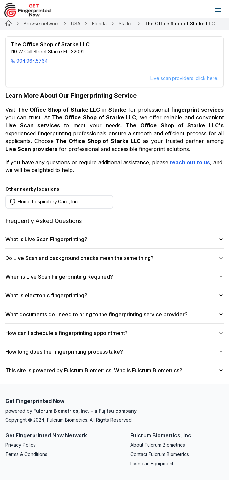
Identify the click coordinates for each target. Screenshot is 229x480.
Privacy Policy (20, 445)
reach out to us (190, 162)
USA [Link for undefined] (75, 23)
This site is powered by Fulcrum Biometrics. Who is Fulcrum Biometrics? (114, 370)
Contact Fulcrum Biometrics (159, 454)
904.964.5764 (29, 60)
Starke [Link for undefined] (126, 23)
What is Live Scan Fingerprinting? (114, 239)
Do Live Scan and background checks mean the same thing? (114, 258)
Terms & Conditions (26, 454)
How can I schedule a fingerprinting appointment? (114, 333)
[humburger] (218, 10)
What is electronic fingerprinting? (114, 295)
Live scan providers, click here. (184, 78)
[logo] (32, 10)
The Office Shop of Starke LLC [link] (180, 23)
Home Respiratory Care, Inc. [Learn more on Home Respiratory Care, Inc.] (48, 201)
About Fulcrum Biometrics (157, 445)
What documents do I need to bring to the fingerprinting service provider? (114, 314)
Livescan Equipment (151, 463)
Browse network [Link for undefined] (41, 23)
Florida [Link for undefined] (99, 23)
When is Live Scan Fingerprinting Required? (114, 276)
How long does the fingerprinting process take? (114, 351)
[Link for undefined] (8, 23)
